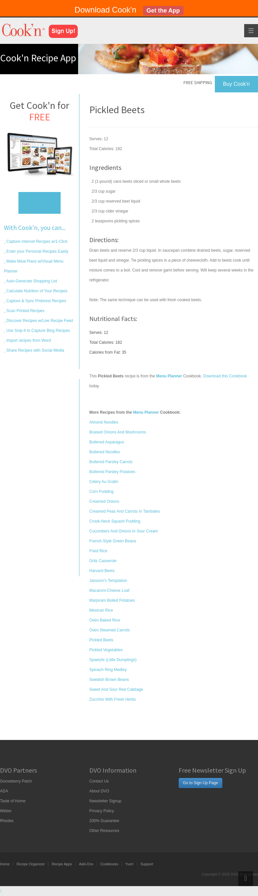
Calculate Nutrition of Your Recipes (36, 291)
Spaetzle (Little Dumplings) (112, 659)
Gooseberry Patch (16, 781)
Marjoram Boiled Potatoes (112, 600)
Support (146, 864)
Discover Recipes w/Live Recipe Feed (39, 320)
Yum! (129, 864)
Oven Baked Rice (104, 620)
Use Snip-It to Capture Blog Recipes (37, 330)
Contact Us (99, 781)
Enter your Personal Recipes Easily (36, 251)
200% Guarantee (104, 820)
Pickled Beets (101, 640)
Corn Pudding (101, 491)
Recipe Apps (62, 864)
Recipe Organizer (30, 864)
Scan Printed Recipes (24, 310)
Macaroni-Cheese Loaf (109, 590)
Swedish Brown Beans (109, 679)
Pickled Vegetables (106, 650)
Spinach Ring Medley (108, 669)
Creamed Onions (104, 501)
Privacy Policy (101, 811)
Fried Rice (98, 551)
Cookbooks (109, 864)
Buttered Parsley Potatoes (112, 471)
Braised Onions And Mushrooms (117, 432)
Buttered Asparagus (106, 442)
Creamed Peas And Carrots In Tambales (124, 511)
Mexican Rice (101, 610)
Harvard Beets (102, 570)
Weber (6, 811)
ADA (4, 791)
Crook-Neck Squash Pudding (114, 521)
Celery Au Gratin (103, 481)
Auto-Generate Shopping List (31, 281)
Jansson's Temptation (108, 580)
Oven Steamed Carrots (109, 630)
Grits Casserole (103, 561)
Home (5, 864)
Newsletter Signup (105, 801)
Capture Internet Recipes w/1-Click (36, 241)
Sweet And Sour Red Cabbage (116, 689)
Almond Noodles (103, 422)
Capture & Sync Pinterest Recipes (35, 301)
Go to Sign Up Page (200, 783)
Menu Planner (146, 412)
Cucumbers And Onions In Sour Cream (123, 531)
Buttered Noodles (104, 452)
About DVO (99, 791)
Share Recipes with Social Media (34, 350)
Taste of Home (12, 801)
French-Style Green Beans (112, 541)
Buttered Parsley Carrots (110, 462)
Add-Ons (86, 864)
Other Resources (104, 830)
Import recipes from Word (28, 340)
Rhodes (7, 820)
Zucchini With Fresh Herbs (112, 699)
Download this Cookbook (225, 376)
